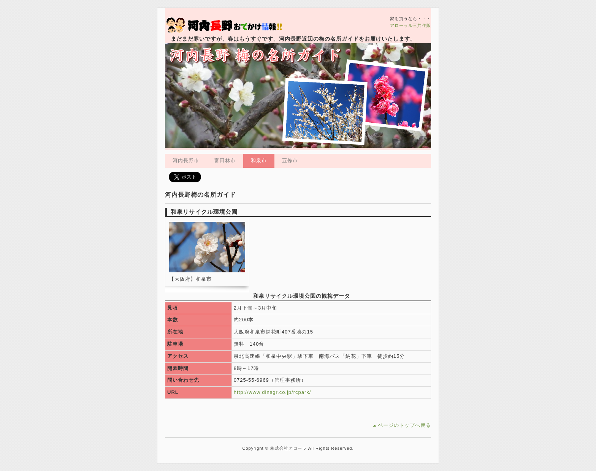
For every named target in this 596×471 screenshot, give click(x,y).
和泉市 (259, 160)
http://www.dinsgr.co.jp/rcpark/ (272, 392)
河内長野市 (186, 160)
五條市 (290, 160)
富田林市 (225, 160)
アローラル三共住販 (410, 25)
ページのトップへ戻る (404, 425)
